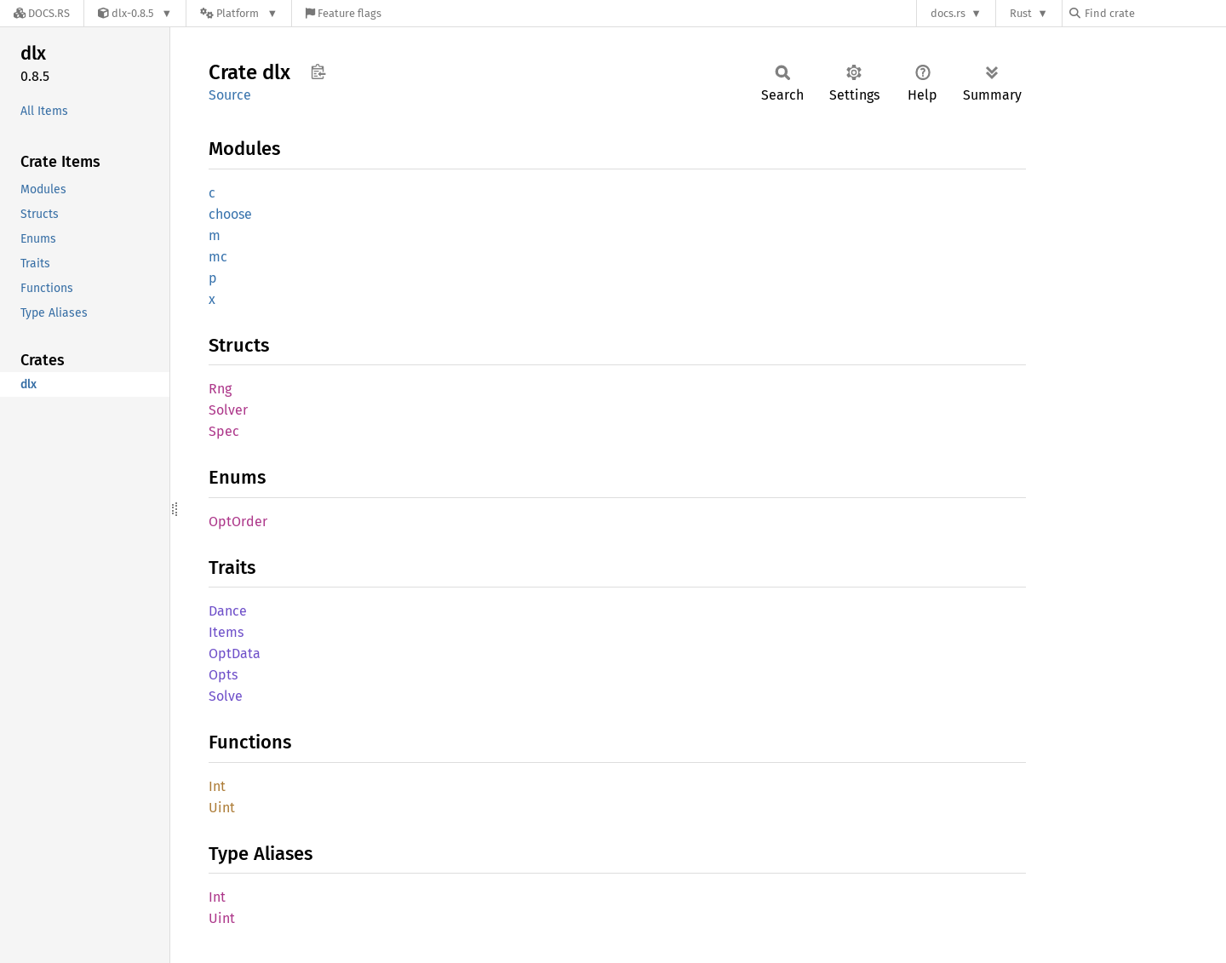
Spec (224, 431)
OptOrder (238, 521)
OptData (235, 653)
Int (217, 786)
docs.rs (948, 13)
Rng (220, 389)
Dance (228, 611)
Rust (1021, 13)
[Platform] (238, 13)
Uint (222, 808)
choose (230, 214)
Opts (223, 675)
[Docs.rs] (41, 13)
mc (218, 257)
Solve (226, 696)
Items (226, 632)
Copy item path (318, 71)
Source (230, 95)
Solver (228, 410)
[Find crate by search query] (1154, 13)
